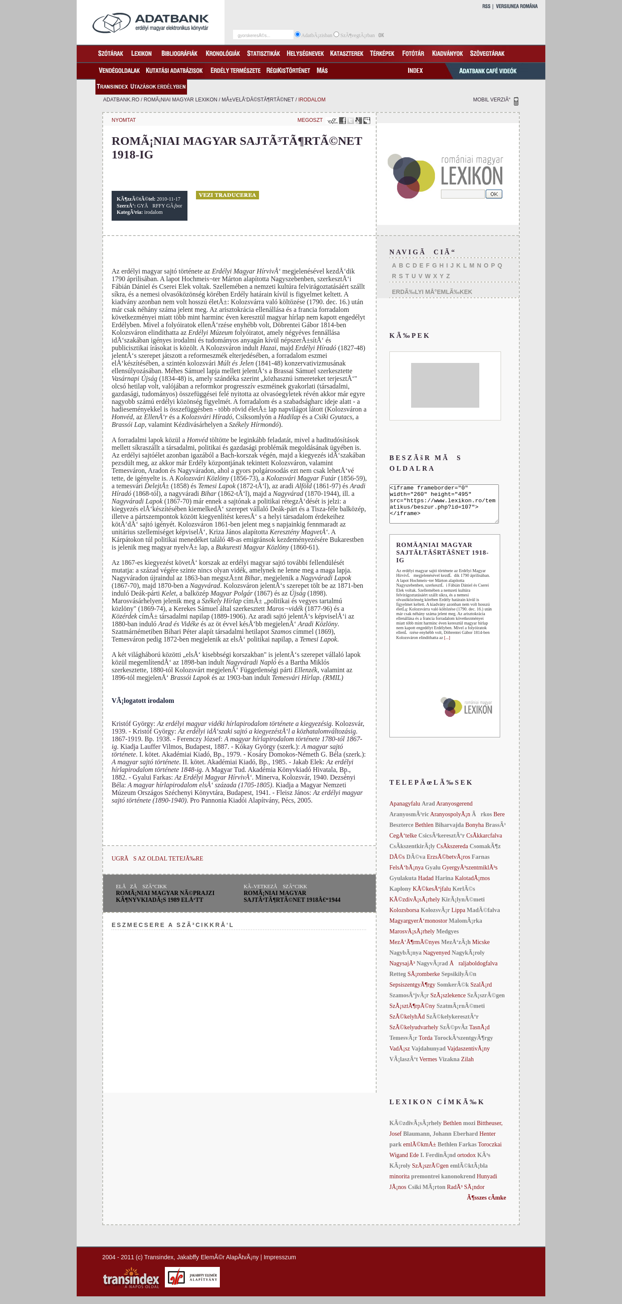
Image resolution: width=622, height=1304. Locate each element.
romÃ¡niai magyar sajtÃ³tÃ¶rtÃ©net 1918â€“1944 (292, 896)
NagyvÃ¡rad (432, 971)
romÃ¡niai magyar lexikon (180, 100)
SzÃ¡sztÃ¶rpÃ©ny (412, 1013)
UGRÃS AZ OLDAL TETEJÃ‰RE (157, 858)
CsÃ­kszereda (452, 854)
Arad (428, 811)
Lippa (458, 918)
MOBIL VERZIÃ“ (491, 100)
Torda (425, 1045)
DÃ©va (416, 864)
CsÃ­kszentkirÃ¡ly (412, 854)
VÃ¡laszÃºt (403, 1067)
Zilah (467, 1067)
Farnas (481, 864)
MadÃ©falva (483, 918)
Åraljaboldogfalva (473, 971)
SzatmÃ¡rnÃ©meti (461, 1013)
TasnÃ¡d (479, 1035)
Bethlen (424, 832)
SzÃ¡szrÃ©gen (486, 1003)
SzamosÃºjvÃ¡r (409, 1003)
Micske (481, 950)
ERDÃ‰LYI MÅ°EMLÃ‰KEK (432, 291)
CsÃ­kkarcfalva (484, 843)
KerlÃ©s (463, 896)
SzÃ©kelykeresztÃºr (452, 1024)
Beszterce (401, 832)
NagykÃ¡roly (468, 960)
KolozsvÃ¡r (435, 918)
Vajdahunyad (429, 1056)
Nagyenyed (436, 960)
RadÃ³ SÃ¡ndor (466, 1195)
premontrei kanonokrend (443, 1184)
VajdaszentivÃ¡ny (468, 1056)
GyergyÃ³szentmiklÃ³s (470, 875)
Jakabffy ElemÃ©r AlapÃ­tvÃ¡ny (218, 1264)
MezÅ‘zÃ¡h (456, 950)
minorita (399, 1184)
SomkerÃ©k (453, 992)
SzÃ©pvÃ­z (454, 1035)
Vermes (428, 1067)
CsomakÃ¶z (485, 854)
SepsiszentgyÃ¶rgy (412, 992)
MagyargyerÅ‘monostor (418, 928)
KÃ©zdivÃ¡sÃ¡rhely (414, 907)
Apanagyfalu (404, 811)
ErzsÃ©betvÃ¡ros (448, 864)
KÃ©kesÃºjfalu (432, 896)
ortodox (466, 1163)
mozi (469, 1131)
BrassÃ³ (495, 832)
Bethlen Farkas (457, 1152)
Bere (498, 822)
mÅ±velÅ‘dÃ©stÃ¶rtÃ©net (258, 100)
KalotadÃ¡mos (472, 886)
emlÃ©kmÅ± (419, 1152)
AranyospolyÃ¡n (450, 822)
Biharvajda (449, 832)
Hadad (426, 886)
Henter (487, 1141)
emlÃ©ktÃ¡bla (469, 1173)
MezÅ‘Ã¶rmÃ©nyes (414, 950)
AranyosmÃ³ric (409, 822)
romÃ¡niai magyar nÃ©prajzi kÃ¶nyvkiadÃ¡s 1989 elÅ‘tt (165, 896)
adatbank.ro (121, 100)
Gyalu (433, 875)
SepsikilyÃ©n (458, 982)
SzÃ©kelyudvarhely (413, 1035)
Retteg (397, 982)
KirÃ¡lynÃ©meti (462, 907)
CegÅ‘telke (403, 843)
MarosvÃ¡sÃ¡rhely (412, 939)
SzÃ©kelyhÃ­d (407, 1024)
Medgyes (447, 939)
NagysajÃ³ (402, 971)
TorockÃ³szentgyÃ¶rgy (463, 1045)
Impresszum (280, 1264)
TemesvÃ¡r (403, 1045)
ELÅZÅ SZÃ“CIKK (141, 886)
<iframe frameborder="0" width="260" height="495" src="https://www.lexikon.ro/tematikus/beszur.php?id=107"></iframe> (450, 507)
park (395, 1152)
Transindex (159, 1264)
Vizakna (449, 1067)
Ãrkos (482, 822)
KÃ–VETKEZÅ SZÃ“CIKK (275, 886)
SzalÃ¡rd (481, 992)
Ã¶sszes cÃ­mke (486, 1205)
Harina (444, 886)
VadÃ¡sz (399, 1056)
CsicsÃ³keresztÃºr (441, 843)
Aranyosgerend (454, 811)
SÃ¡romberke (423, 982)
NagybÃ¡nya (405, 960)
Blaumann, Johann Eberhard (440, 1141)
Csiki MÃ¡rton (426, 1195)
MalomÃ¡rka (465, 928)
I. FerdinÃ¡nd (438, 1163)
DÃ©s (397, 864)
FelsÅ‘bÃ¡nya (406, 875)
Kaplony (400, 896)
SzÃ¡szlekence (448, 1003)
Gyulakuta (403, 886)
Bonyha (474, 832)
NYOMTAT (124, 120)
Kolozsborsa (404, 918)
